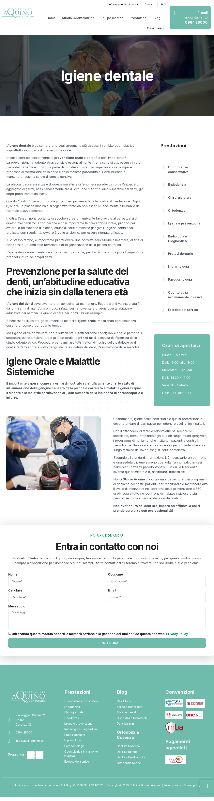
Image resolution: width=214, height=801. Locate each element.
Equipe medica (112, 18)
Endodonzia (178, 184)
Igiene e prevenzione (185, 225)
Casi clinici (155, 28)
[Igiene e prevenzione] (163, 225)
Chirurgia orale (180, 198)
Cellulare (15, 594)
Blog (157, 18)
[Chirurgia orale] (163, 198)
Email (112, 594)
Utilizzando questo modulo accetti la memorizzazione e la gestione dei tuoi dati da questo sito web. (100, 637)
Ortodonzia (177, 211)
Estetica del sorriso (184, 313)
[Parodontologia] (163, 282)
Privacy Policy (177, 637)
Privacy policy (172, 788)
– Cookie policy (191, 788)
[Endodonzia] (163, 185)
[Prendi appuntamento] (175, 13)
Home (51, 18)
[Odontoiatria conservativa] (163, 167)
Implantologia (179, 269)
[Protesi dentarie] (163, 256)
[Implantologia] (163, 269)
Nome (12, 578)
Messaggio (16, 610)
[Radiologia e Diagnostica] (163, 238)
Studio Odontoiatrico (78, 18)
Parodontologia (180, 282)
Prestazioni (138, 18)
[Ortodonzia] (163, 211)
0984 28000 (196, 22)
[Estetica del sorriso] (163, 313)
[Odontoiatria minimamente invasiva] (163, 296)
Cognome (115, 578)
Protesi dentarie (181, 255)
